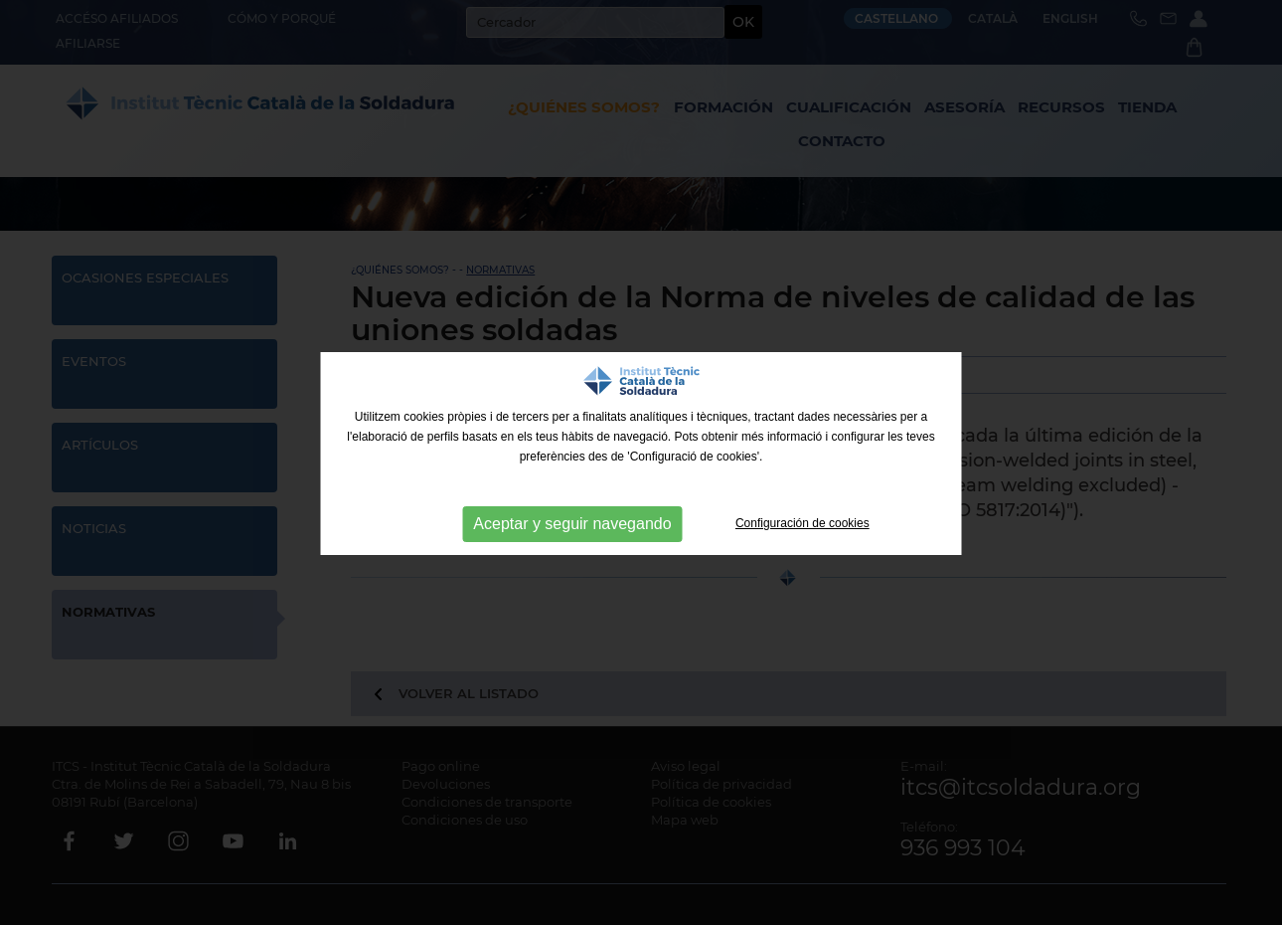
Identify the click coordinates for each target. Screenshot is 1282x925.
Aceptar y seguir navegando (572, 523)
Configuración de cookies (802, 523)
